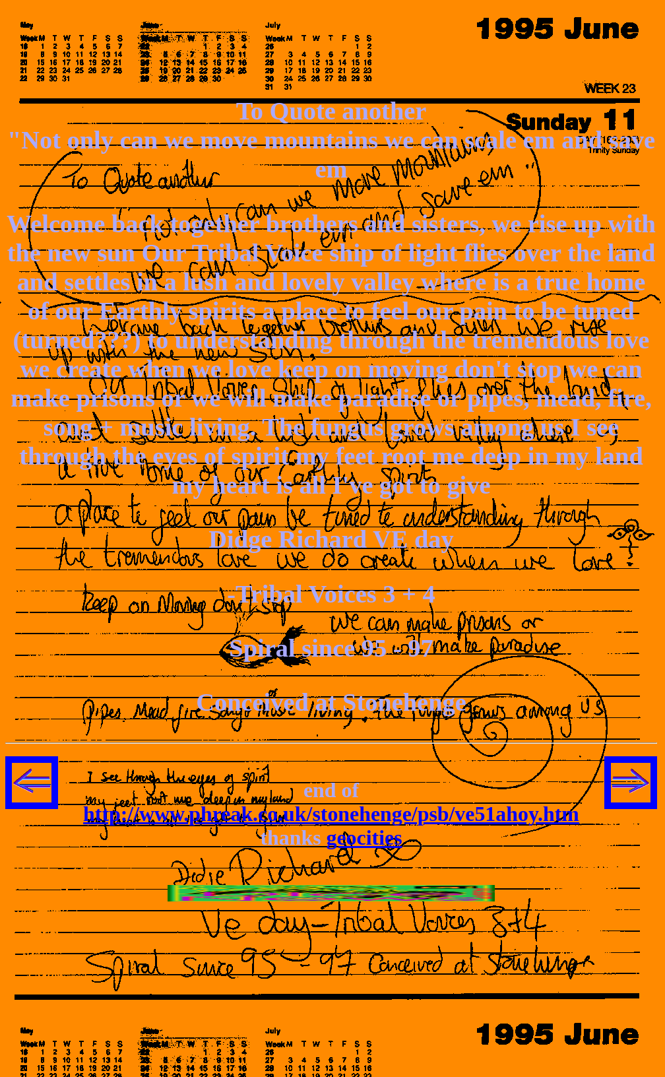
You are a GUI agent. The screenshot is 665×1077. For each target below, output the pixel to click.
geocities (364, 837)
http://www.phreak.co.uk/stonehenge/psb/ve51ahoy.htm (331, 814)
